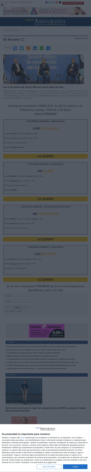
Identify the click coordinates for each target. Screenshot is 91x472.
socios (22, 437)
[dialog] (45, 448)
